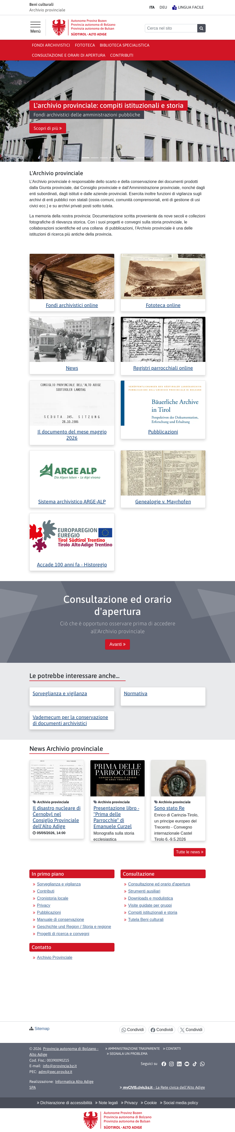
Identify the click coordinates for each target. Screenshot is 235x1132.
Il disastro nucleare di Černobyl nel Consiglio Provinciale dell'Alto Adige (57, 817)
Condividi (133, 1029)
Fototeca (85, 45)
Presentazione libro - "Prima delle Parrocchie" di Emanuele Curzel (116, 817)
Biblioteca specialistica (124, 45)
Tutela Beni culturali (146, 919)
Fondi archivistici (51, 45)
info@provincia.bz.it (60, 1066)
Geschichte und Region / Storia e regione (74, 926)
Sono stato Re (169, 808)
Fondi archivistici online (72, 305)
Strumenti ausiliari (144, 891)
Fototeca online (163, 305)
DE (163, 7)
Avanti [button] (117, 644)
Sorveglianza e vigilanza (60, 693)
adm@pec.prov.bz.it (55, 1071)
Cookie (149, 1103)
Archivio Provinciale (54, 957)
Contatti (172, 1048)
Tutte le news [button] (189, 852)
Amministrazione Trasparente (132, 1048)
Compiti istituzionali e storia (152, 912)
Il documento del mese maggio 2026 (72, 435)
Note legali (106, 1103)
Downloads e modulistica (150, 898)
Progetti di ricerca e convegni (63, 934)
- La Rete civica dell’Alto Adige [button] (162, 1087)
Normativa (135, 693)
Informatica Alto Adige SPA (61, 1084)
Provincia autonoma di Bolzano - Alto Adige (64, 1051)
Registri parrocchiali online (163, 368)
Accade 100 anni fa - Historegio (72, 564)
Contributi (121, 55)
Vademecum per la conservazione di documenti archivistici (70, 720)
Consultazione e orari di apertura (68, 55)
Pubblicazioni (163, 432)
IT (151, 7)
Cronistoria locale (52, 898)
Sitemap (41, 1028)
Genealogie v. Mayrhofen (163, 501)
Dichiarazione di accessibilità (64, 1103)
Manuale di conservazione (60, 919)
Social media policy (179, 1103)
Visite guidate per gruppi (150, 905)
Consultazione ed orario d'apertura (159, 884)
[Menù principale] (35, 27)
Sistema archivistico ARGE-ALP (72, 501)
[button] (8, 111)
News (72, 368)
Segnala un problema (127, 1054)
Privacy (43, 905)
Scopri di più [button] (48, 128)
